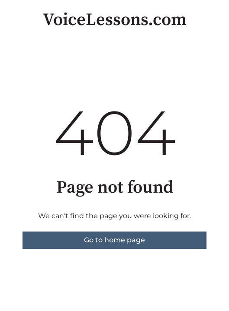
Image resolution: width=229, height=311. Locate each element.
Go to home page (114, 240)
